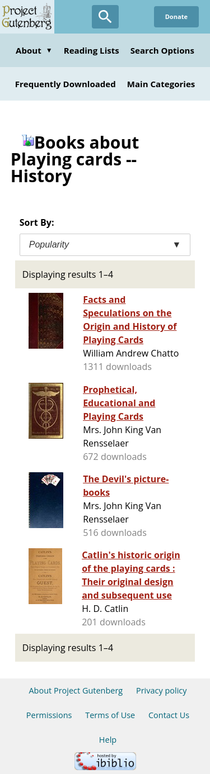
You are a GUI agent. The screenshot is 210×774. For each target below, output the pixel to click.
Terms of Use (110, 715)
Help (107, 739)
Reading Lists (91, 50)
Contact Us (168, 715)
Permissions (49, 715)
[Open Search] (105, 17)
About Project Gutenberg (76, 690)
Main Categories (161, 83)
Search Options (162, 50)
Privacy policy (161, 690)
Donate (176, 16)
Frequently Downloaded (65, 83)
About (34, 50)
